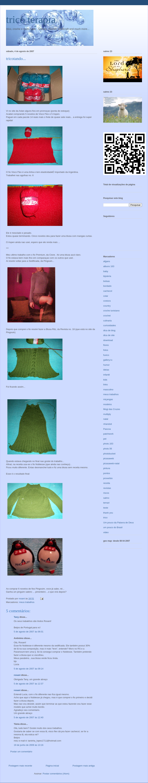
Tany (16, 617)
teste (105, 507)
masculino (108, 389)
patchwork (108, 434)
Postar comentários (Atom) (56, 773)
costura (107, 300)
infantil (106, 374)
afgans (106, 261)
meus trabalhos (26, 602)
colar (105, 296)
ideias (106, 369)
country (107, 305)
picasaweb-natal (111, 463)
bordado (107, 286)
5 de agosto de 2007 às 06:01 (28, 631)
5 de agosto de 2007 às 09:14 (28, 668)
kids (105, 379)
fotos (105, 350)
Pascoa (107, 429)
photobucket (109, 453)
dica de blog (109, 330)
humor (106, 365)
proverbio (108, 478)
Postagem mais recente (20, 765)
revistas (107, 488)
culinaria (107, 320)
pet (104, 439)
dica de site (109, 335)
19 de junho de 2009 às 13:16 (28, 745)
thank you (108, 512)
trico (105, 517)
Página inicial (52, 765)
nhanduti (107, 424)
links (105, 384)
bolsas (106, 281)
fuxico (106, 355)
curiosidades (109, 325)
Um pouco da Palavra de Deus (118, 522)
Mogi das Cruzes (111, 409)
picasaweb (108, 458)
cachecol (107, 291)
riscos (106, 493)
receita (106, 483)
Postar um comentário (21, 751)
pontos (106, 473)
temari (106, 502)
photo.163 (108, 443)
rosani (17, 675)
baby (105, 271)
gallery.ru (107, 360)
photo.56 (107, 448)
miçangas (108, 399)
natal (105, 419)
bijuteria (107, 276)
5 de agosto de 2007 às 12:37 (28, 683)
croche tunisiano (111, 310)
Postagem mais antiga (83, 765)
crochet (107, 315)
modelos (107, 404)
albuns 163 (108, 266)
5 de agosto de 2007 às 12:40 (28, 717)
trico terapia (31, 19)
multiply (107, 414)
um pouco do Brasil (112, 527)
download (108, 340)
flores (106, 345)
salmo (106, 498)
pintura (106, 468)
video (106, 532)
